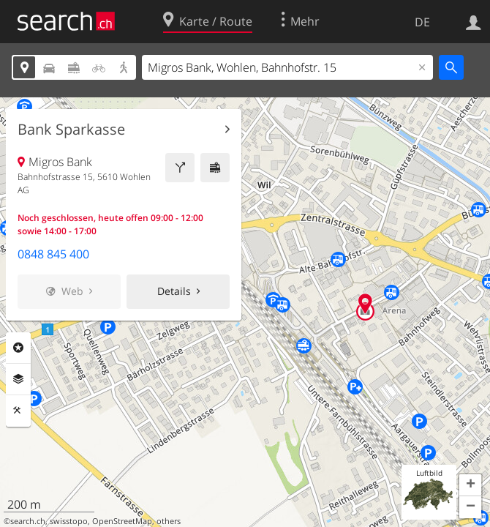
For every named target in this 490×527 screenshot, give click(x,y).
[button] (470, 485)
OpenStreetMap (122, 521)
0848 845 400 (53, 254)
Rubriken (18, 347)
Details (174, 291)
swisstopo (69, 521)
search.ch (27, 521)
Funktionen (18, 410)
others (169, 521)
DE (422, 22)
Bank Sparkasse (71, 129)
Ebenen (18, 379)
